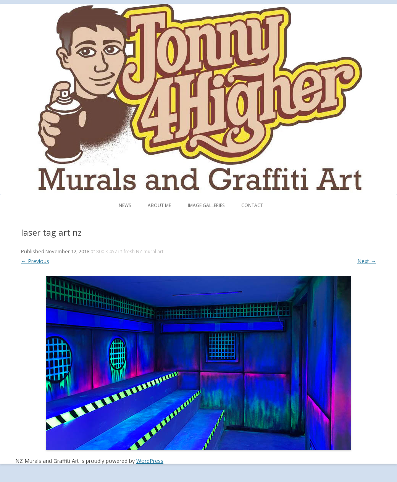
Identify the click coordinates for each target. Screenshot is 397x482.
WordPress (149, 460)
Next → (366, 261)
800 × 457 (106, 251)
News (125, 205)
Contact (252, 205)
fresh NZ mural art (143, 251)
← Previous (35, 261)
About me (159, 205)
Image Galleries (206, 205)
